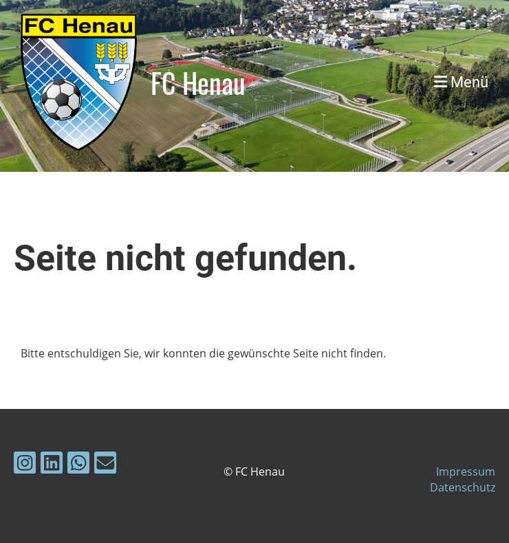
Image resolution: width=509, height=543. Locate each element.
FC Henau (198, 82)
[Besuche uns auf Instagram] (25, 465)
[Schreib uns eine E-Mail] (105, 465)
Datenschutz (462, 487)
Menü (461, 82)
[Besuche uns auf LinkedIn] (52, 465)
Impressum (465, 471)
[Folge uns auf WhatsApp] (78, 465)
